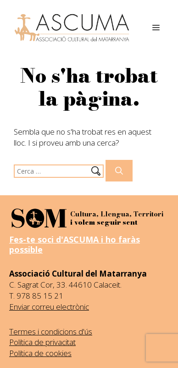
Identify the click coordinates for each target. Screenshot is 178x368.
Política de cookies (40, 353)
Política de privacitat (42, 342)
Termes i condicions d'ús (50, 331)
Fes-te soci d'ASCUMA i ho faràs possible (74, 244)
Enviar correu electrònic (49, 306)
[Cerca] (119, 171)
